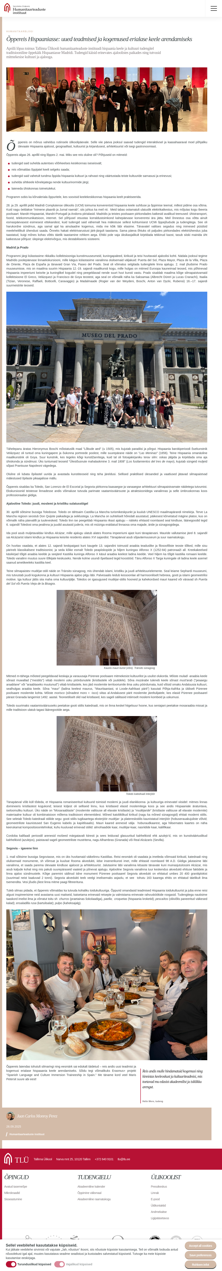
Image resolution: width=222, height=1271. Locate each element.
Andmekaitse (159, 1212)
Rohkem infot (200, 1264)
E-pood (155, 1199)
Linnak (155, 1193)
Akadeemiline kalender (91, 1186)
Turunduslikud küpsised (34, 1264)
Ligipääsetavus (160, 1218)
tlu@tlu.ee (124, 1159)
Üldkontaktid (158, 1205)
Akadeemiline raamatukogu (94, 1199)
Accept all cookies (200, 1245)
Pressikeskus (159, 1186)
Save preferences (200, 1255)
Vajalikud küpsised (79, 1264)
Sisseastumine (13, 1199)
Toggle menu (213, 8)
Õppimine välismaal (89, 1193)
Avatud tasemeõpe (15, 1186)
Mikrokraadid (12, 1193)
